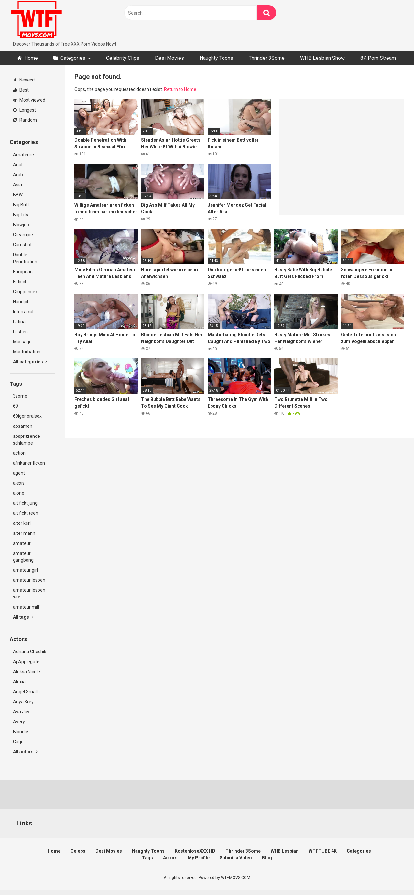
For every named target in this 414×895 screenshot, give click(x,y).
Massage (22, 341)
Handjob (21, 301)
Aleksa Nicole (26, 671)
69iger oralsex (27, 416)
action (19, 453)
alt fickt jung (25, 503)
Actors (170, 857)
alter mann (24, 533)
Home (31, 58)
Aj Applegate (26, 661)
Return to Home (180, 89)
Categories (72, 58)
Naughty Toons (216, 58)
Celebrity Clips (122, 58)
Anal (17, 164)
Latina (19, 321)
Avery (19, 721)
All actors (25, 751)
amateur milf (26, 606)
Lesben (20, 331)
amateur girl (25, 570)
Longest (24, 110)
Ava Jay (21, 711)
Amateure (23, 154)
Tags (147, 857)
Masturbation (26, 351)
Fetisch (20, 281)
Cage (18, 741)
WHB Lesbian (285, 851)
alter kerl (22, 523)
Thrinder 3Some (267, 58)
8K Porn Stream (378, 58)
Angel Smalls (26, 691)
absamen (22, 426)
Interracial (23, 311)
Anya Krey (23, 701)
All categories (30, 361)
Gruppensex (25, 291)
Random (25, 120)
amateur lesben (29, 580)
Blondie (20, 731)
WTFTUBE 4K (323, 851)
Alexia (19, 681)
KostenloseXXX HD (195, 851)
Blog (267, 857)
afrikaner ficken (29, 463)
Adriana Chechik (29, 651)
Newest (24, 79)
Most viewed (29, 99)
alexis (19, 483)
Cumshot (22, 244)
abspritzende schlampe (26, 440)
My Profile (199, 857)
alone (18, 493)
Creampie (23, 234)
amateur (22, 543)
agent (19, 473)
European (23, 271)
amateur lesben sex (29, 593)
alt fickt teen (25, 513)
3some (20, 396)
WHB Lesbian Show (322, 58)
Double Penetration (25, 258)
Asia (17, 184)
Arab (18, 174)
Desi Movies (169, 58)
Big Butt (21, 204)
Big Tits (20, 214)
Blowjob (21, 224)
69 (15, 406)
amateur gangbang (23, 557)
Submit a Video (236, 857)
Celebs (78, 851)
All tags (23, 617)
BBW (18, 194)
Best (21, 89)
